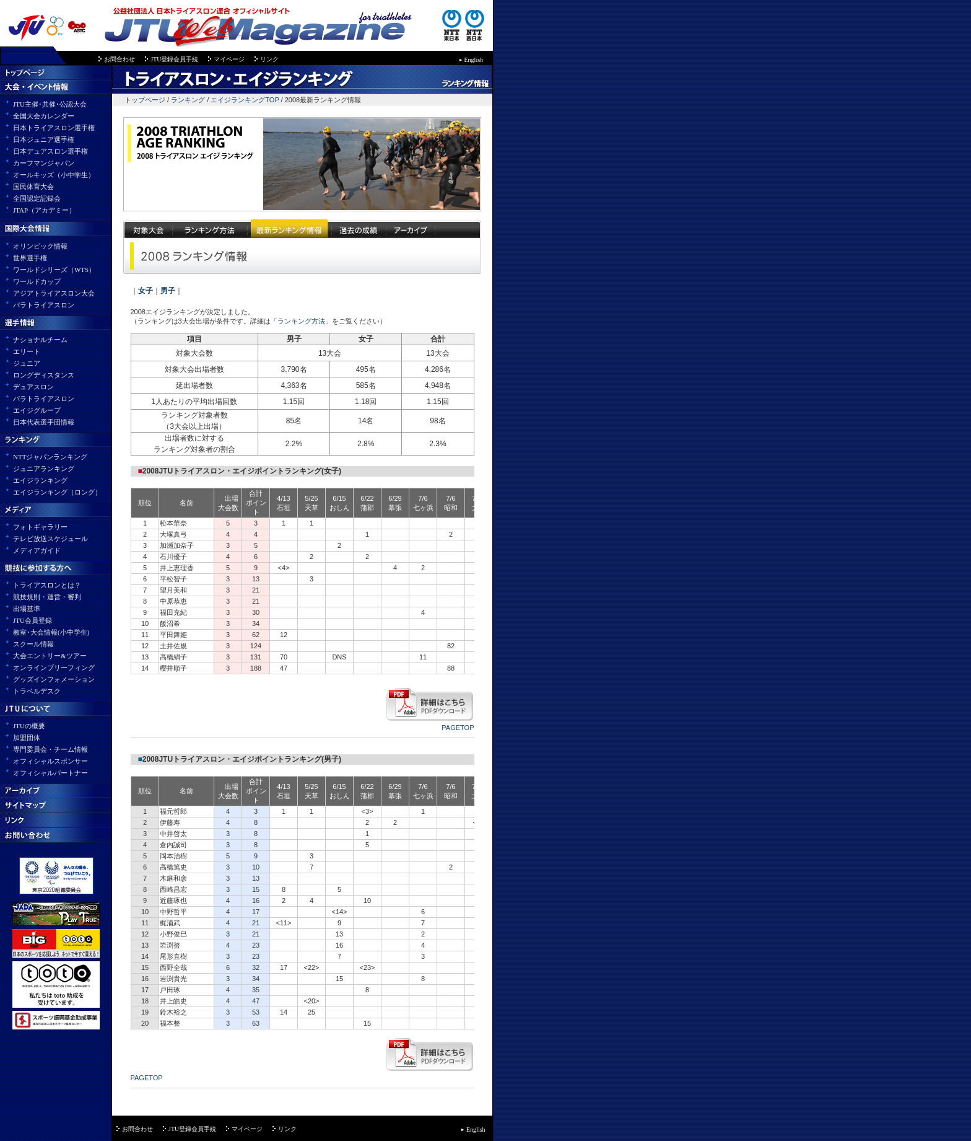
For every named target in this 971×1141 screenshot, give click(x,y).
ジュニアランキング (43, 468)
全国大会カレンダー (43, 116)
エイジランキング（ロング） (57, 492)
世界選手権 (30, 258)
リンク (269, 59)
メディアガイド (37, 550)
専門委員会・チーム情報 (50, 749)
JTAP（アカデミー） (44, 210)
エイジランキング (40, 480)
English (474, 59)
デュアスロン (33, 386)
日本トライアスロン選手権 (54, 127)
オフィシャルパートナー (50, 773)
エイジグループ (37, 410)
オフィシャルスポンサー (50, 761)
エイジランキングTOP (245, 100)
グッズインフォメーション (54, 679)
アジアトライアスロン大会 (54, 293)
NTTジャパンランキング (50, 456)
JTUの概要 (29, 725)
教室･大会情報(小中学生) (51, 632)
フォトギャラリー (40, 527)
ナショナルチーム (40, 339)
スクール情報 (33, 644)
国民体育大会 (33, 186)
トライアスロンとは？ (47, 585)
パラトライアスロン (43, 305)
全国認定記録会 (37, 198)
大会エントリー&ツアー (50, 655)
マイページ (229, 59)
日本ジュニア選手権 (43, 139)
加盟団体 (26, 737)
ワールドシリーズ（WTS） (54, 269)
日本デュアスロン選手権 (50, 151)
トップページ (144, 100)
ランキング (188, 100)
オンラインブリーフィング (54, 667)
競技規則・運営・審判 (47, 597)
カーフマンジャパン (43, 163)
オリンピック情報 (40, 246)
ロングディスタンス (43, 375)
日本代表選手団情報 (43, 422)
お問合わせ (119, 59)
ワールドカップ (37, 281)
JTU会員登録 (32, 620)
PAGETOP (458, 727)
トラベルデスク (37, 691)
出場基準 (26, 608)
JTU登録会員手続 (174, 59)
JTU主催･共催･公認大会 (50, 104)
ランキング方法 (301, 321)
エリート (26, 351)
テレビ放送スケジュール (50, 538)
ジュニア (26, 363)
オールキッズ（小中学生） (54, 174)
